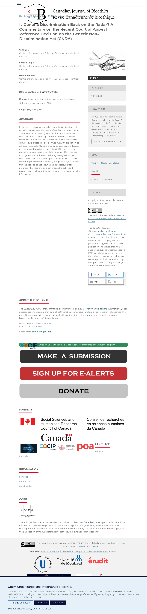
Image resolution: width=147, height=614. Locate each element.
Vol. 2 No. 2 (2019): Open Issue (55, 16)
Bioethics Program (50, 551)
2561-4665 (30, 323)
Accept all (58, 602)
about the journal (41, 331)
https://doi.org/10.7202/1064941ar (41, 92)
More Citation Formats (105, 141)
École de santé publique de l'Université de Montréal (84, 551)
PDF (95, 78)
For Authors (25, 481)
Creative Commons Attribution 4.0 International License (107, 218)
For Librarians (26, 486)
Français (23, 456)
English (99, 451)
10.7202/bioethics (33, 326)
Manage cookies (20, 602)
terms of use (44, 608)
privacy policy (24, 608)
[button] (97, 274)
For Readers (25, 476)
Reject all (42, 602)
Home (22, 16)
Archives (32, 16)
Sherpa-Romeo (44, 323)
